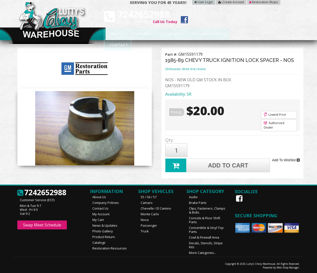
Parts (113, 34)
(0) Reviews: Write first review (185, 69)
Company (139, 34)
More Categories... (202, 252)
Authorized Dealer (274, 125)
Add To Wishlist (286, 160)
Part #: (171, 54)
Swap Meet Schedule (42, 224)
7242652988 (41, 192)
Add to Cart (207, 165)
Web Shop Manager (288, 267)
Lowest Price (275, 114)
